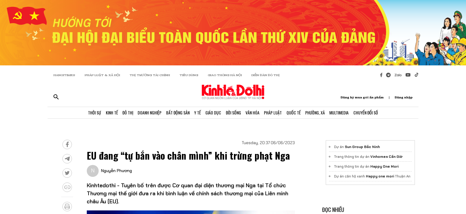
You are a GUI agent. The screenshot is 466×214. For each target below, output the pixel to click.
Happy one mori (380, 176)
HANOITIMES (64, 75)
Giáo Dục (213, 114)
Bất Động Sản (174, 114)
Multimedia (346, 114)
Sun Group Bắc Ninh (362, 146)
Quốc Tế (298, 114)
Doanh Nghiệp (145, 114)
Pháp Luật (276, 114)
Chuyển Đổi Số (374, 114)
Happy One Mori (384, 166)
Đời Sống (234, 114)
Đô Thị (121, 114)
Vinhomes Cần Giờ (386, 156)
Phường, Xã (321, 114)
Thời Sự (85, 114)
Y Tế (195, 114)
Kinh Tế (104, 114)
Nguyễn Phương (116, 170)
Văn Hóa (255, 114)
